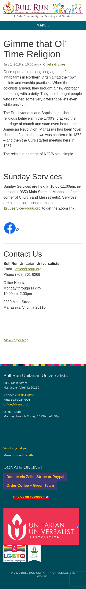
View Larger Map (17, 340)
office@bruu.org (28, 269)
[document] (43, 194)
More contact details (18, 455)
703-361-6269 (24, 395)
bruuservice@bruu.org (22, 208)
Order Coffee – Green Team (28, 485)
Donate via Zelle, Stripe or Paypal (33, 477)
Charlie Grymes (54, 64)
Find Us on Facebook (31, 497)
